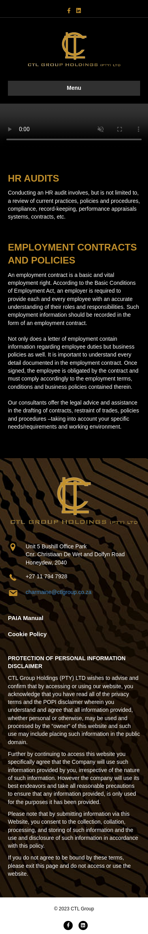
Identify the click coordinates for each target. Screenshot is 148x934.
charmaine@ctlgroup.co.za (59, 592)
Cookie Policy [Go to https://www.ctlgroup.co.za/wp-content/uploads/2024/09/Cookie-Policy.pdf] (27, 634)
